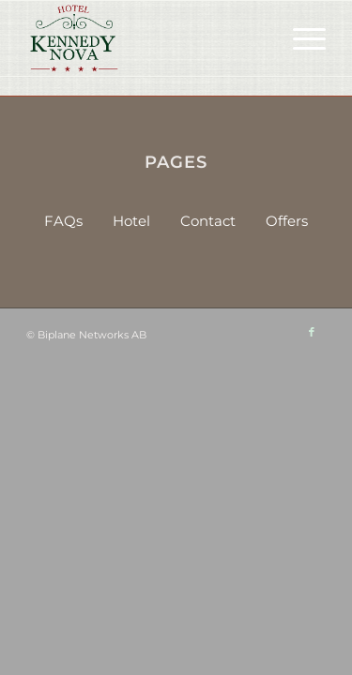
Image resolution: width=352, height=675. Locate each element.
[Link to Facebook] (312, 332)
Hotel (131, 221)
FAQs (63, 221)
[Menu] (300, 38)
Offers (287, 221)
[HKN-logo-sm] (146, 38)
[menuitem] (300, 38)
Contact (208, 221)
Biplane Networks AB (92, 334)
